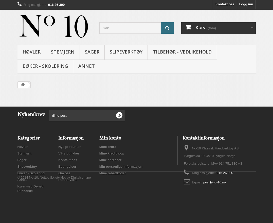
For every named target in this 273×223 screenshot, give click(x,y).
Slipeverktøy (126, 52)
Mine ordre (107, 147)
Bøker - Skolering (45, 66)
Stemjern (63, 52)
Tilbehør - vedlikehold (182, 52)
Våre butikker (68, 153)
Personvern (67, 180)
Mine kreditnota (111, 153)
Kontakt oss (224, 4)
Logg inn (246, 4)
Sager (92, 52)
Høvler (32, 52)
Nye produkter (69, 147)
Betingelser (67, 166)
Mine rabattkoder (112, 173)
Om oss (64, 173)
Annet (86, 66)
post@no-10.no (214, 182)
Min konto (110, 138)
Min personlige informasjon (120, 166)
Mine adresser (110, 160)
